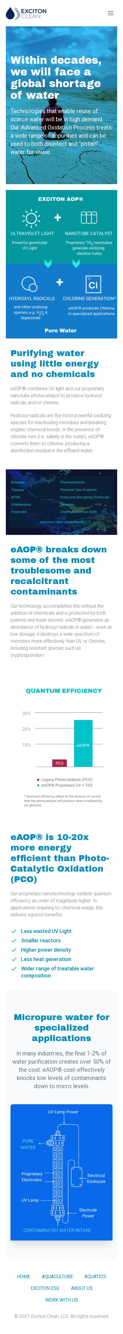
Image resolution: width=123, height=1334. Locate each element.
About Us (82, 1288)
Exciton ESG (45, 1288)
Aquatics (95, 1276)
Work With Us (61, 1300)
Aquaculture (57, 1276)
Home (23, 1276)
